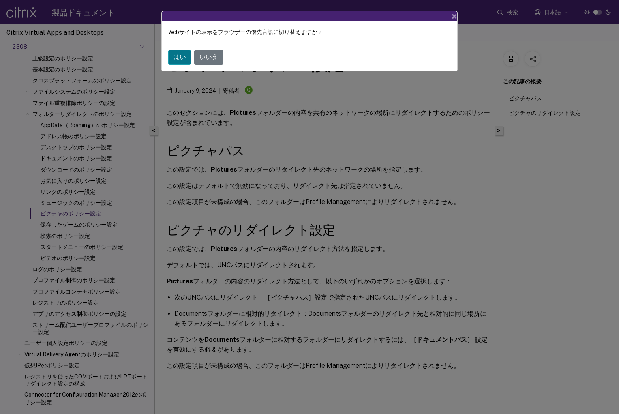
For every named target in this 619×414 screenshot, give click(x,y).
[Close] (454, 16)
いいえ (208, 57)
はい (179, 57)
